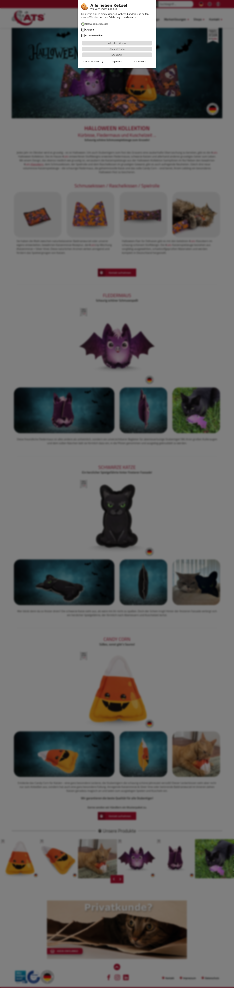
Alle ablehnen (117, 49)
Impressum (117, 61)
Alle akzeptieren (117, 43)
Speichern (117, 54)
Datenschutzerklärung (93, 61)
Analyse (89, 29)
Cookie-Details (141, 61)
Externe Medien (94, 35)
